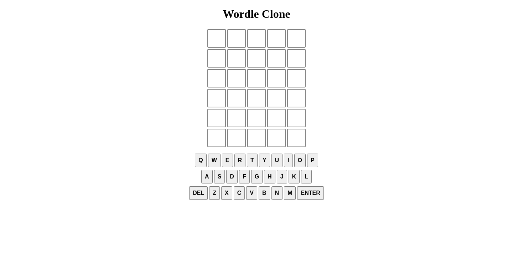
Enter (310, 193)
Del (198, 193)
